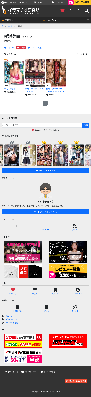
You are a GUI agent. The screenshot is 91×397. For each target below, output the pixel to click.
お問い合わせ (25, 2)
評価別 (6, 20)
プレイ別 (48, 20)
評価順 (21, 48)
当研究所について (41, 2)
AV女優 (9, 26)
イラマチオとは (58, 2)
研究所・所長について (45, 212)
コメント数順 (35, 48)
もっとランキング (45, 170)
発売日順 (9, 48)
